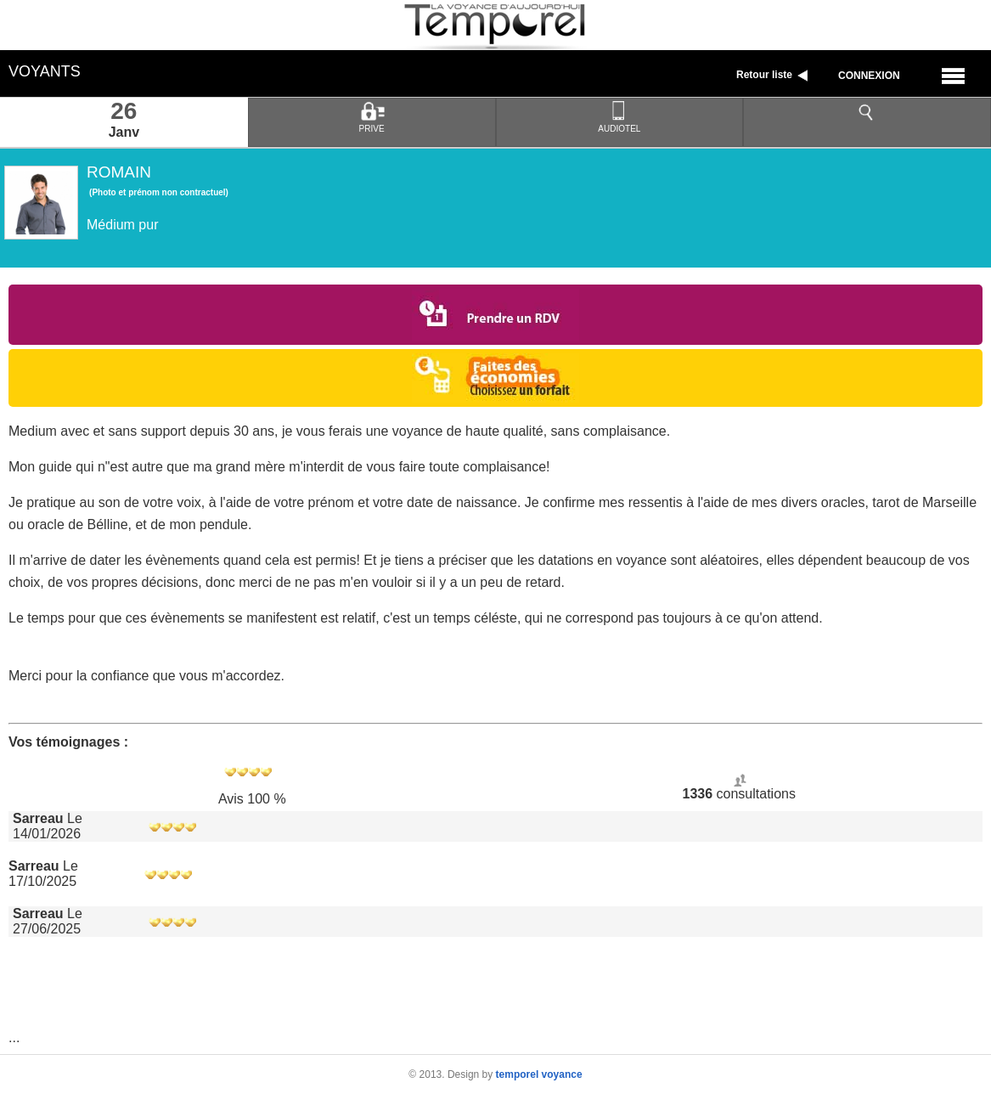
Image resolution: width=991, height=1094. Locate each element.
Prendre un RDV (495, 315)
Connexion (869, 76)
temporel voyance (539, 1074)
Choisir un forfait (495, 378)
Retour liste (774, 75)
